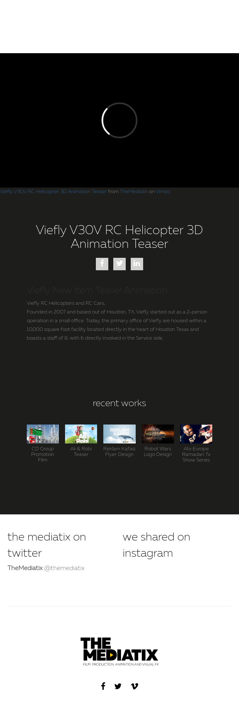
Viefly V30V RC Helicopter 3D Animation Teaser (53, 191)
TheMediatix (134, 191)
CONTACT (215, 12)
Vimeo (163, 191)
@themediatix (46, 568)
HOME (161, 12)
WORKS (186, 12)
